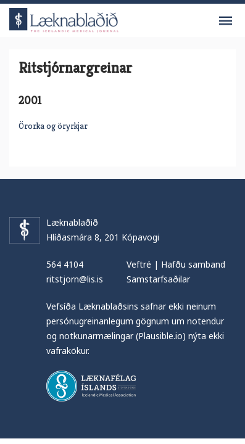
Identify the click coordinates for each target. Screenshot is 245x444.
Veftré (139, 264)
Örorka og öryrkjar (53, 125)
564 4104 (64, 264)
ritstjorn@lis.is (74, 279)
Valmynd (225, 21)
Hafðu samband (193, 264)
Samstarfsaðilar (158, 279)
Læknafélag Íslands (91, 386)
